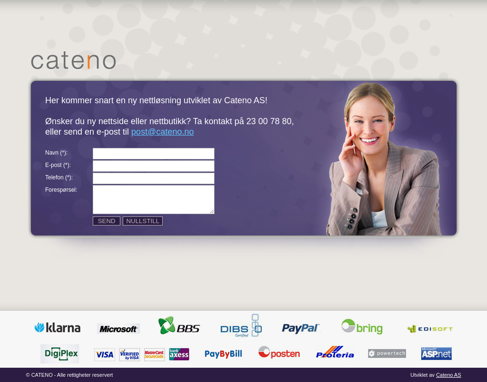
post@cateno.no (162, 132)
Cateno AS (448, 375)
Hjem (73, 60)
